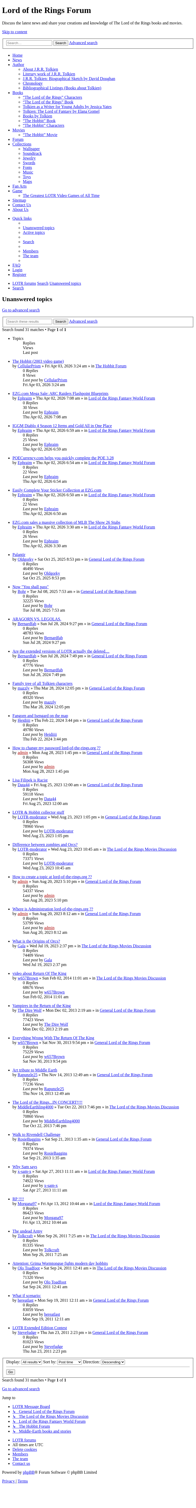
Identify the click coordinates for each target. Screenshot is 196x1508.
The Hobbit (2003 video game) (38, 361)
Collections (21, 144)
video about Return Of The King (39, 973)
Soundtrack (32, 153)
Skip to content (14, 32)
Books (17, 92)
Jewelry (29, 158)
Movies (18, 130)
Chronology (33, 83)
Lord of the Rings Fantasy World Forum (121, 398)
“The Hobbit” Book (39, 120)
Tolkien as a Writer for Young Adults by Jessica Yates (67, 106)
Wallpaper (31, 149)
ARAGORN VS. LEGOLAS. (36, 619)
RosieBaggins (29, 1139)
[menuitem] (38, 228)
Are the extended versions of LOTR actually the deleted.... (60, 651)
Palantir (18, 554)
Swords (29, 163)
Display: (24, 1362)
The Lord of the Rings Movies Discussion (141, 849)
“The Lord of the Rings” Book (48, 102)
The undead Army (27, 1231)
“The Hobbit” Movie (40, 135)
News (17, 60)
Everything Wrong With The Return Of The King (53, 1038)
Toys (27, 177)
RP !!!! (18, 1199)
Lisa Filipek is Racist (30, 780)
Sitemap (19, 200)
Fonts (27, 167)
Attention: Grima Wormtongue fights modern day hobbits (60, 1263)
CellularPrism (29, 366)
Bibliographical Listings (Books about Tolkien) (62, 88)
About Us (20, 209)
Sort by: (62, 1362)
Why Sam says (24, 1167)
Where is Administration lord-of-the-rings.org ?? (52, 909)
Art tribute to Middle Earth (34, 1070)
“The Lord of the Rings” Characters (52, 97)
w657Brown (28, 978)
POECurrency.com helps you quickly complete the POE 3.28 (63, 458)
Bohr (22, 591)
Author (18, 64)
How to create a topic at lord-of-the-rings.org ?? (52, 877)
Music (28, 172)
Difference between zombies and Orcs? (45, 844)
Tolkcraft (25, 1236)
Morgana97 (27, 1203)
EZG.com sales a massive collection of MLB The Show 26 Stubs (66, 522)
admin (23, 752)
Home (17, 55)
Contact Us (21, 205)
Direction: (104, 1362)
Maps (27, 181)
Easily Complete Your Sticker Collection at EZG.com (56, 490)
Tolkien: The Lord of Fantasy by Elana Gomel (61, 111)
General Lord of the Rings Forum (116, 559)
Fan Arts (19, 186)
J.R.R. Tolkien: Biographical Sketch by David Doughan (69, 78)
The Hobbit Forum (111, 366)
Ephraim (25, 398)
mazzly (24, 688)
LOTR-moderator (32, 817)
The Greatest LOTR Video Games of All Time (61, 195)
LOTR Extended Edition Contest (39, 1328)
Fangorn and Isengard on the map (40, 715)
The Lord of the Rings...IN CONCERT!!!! (47, 1102)
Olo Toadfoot (29, 1268)
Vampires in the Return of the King (41, 1005)
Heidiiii (24, 720)
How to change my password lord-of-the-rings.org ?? (56, 748)
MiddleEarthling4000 (35, 1107)
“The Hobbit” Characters (43, 125)
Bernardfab (27, 623)
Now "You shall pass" (30, 587)
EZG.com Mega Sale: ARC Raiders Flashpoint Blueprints (60, 393)
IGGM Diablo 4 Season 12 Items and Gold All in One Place (62, 426)
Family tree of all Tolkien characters (42, 683)
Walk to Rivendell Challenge (36, 1134)
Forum (18, 139)
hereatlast (25, 1300)
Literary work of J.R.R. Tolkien (49, 74)
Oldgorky (25, 559)
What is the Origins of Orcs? (36, 941)
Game (17, 191)
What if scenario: (26, 1295)
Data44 (24, 785)
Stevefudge (27, 1332)
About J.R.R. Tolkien (40, 69)
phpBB (28, 1472)
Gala (21, 946)
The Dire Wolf (30, 1010)
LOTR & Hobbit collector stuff (38, 812)
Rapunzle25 (27, 1075)
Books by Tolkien (37, 116)
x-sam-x (24, 1171)
